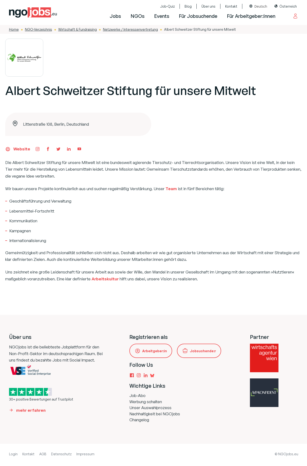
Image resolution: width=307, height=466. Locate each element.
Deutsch (260, 6)
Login (13, 454)
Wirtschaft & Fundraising (77, 29)
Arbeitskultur (105, 278)
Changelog (139, 419)
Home (14, 29)
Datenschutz (61, 454)
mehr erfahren (31, 410)
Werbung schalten (145, 401)
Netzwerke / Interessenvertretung (130, 29)
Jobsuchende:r (203, 351)
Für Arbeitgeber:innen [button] (251, 16)
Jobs (115, 16)
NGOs (138, 16)
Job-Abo (137, 395)
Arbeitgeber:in (154, 351)
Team (171, 188)
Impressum (85, 454)
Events (161, 16)
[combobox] (258, 6)
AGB (42, 454)
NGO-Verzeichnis (38, 29)
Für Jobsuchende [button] (198, 16)
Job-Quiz (167, 6)
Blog (188, 6)
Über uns (208, 6)
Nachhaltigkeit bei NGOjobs (154, 413)
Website (17, 149)
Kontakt (231, 6)
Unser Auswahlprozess (150, 407)
